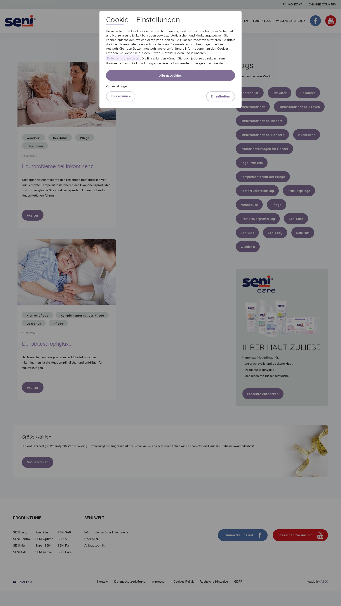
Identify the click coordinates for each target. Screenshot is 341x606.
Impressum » (120, 96)
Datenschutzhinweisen (123, 58)
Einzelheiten (220, 97)
